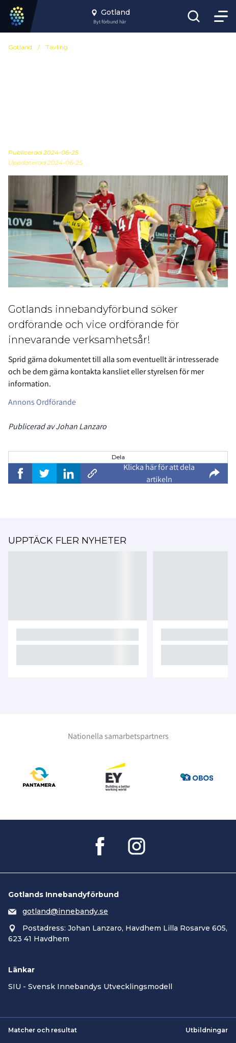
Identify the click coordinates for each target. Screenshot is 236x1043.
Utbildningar (207, 1030)
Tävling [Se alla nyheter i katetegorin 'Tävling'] (57, 47)
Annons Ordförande (42, 402)
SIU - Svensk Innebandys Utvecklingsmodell (90, 986)
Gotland (20, 47)
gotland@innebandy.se (65, 911)
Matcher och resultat (42, 1030)
